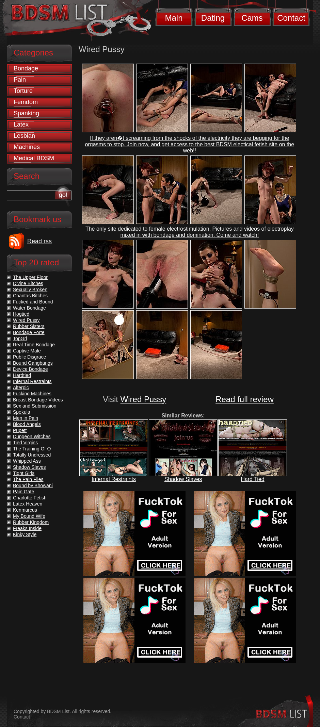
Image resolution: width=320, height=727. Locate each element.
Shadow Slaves (183, 479)
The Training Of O (32, 448)
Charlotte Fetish (30, 497)
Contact (291, 17)
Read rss (39, 241)
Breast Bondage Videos (38, 399)
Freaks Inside (27, 528)
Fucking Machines (32, 393)
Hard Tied (252, 479)
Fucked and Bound (33, 301)
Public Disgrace (29, 357)
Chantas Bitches (30, 295)
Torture (23, 90)
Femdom (26, 102)
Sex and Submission (35, 406)
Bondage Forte (29, 332)
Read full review (244, 399)
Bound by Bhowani (33, 485)
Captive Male (27, 350)
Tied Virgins (25, 442)
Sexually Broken (30, 289)
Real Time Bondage (34, 344)
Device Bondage (30, 369)
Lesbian (24, 135)
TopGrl (20, 338)
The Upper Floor (30, 277)
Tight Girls (23, 473)
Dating (213, 17)
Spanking (26, 113)
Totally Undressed (32, 455)
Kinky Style (24, 534)
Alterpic (21, 387)
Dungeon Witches (32, 436)
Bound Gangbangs (33, 363)
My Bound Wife (29, 516)
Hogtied (21, 314)
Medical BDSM (34, 158)
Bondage (26, 68)
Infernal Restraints (114, 479)
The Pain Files (28, 479)
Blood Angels (27, 424)
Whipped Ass (27, 461)
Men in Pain (25, 418)
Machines (27, 147)
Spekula (21, 412)
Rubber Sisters (29, 326)
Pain (20, 79)
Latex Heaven (27, 504)
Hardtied (22, 375)
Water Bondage (29, 308)
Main (173, 17)
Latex (21, 124)
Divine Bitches (28, 283)
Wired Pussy (143, 399)
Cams (252, 17)
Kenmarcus (25, 510)
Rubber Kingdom (31, 522)
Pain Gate (23, 491)
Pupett (20, 430)
